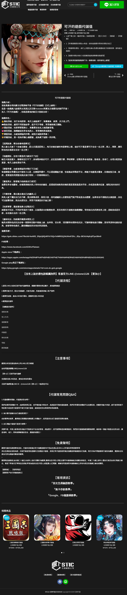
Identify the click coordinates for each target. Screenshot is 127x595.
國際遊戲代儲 (81, 33)
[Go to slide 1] (61, 552)
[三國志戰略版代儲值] (16, 527)
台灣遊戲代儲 (81, 30)
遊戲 (87, 33)
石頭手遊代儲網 (15, 374)
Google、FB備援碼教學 (62, 495)
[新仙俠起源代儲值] (109, 527)
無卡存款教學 (62, 489)
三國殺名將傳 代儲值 (47, 542)
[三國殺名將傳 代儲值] (47, 527)
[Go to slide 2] (63, 552)
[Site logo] (11, 4)
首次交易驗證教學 (63, 483)
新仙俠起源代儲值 (109, 542)
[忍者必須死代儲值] (78, 527)
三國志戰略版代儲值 (16, 542)
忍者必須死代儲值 (78, 542)
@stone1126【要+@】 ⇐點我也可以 (35, 384)
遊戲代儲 (72, 30)
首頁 (65, 30)
